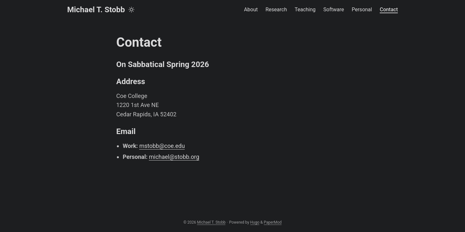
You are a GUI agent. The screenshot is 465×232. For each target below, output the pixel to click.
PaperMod (273, 222)
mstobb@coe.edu (162, 145)
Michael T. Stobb (96, 9)
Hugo (255, 222)
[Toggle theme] (131, 9)
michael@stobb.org (174, 156)
